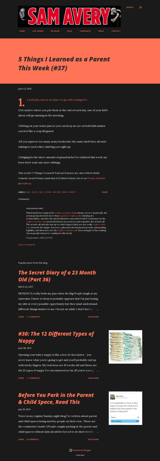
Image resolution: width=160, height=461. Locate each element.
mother (57, 192)
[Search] (129, 7)
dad (41, 192)
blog (35, 192)
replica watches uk (64, 212)
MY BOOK (53, 31)
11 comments (33, 317)
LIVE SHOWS (36, 31)
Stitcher (100, 178)
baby (28, 192)
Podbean (26, 183)
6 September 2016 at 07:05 (39, 237)
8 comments (33, 439)
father (48, 192)
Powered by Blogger (80, 450)
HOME (20, 31)
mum (64, 192)
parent (72, 192)
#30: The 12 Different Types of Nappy (56, 337)
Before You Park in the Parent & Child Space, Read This (56, 398)
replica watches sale (36, 221)
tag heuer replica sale (70, 215)
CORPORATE (83, 31)
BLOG (68, 31)
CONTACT (114, 31)
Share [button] (105, 192)
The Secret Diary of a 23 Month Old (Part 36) (57, 276)
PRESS (99, 31)
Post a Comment (26, 244)
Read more (93, 317)
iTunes (91, 178)
